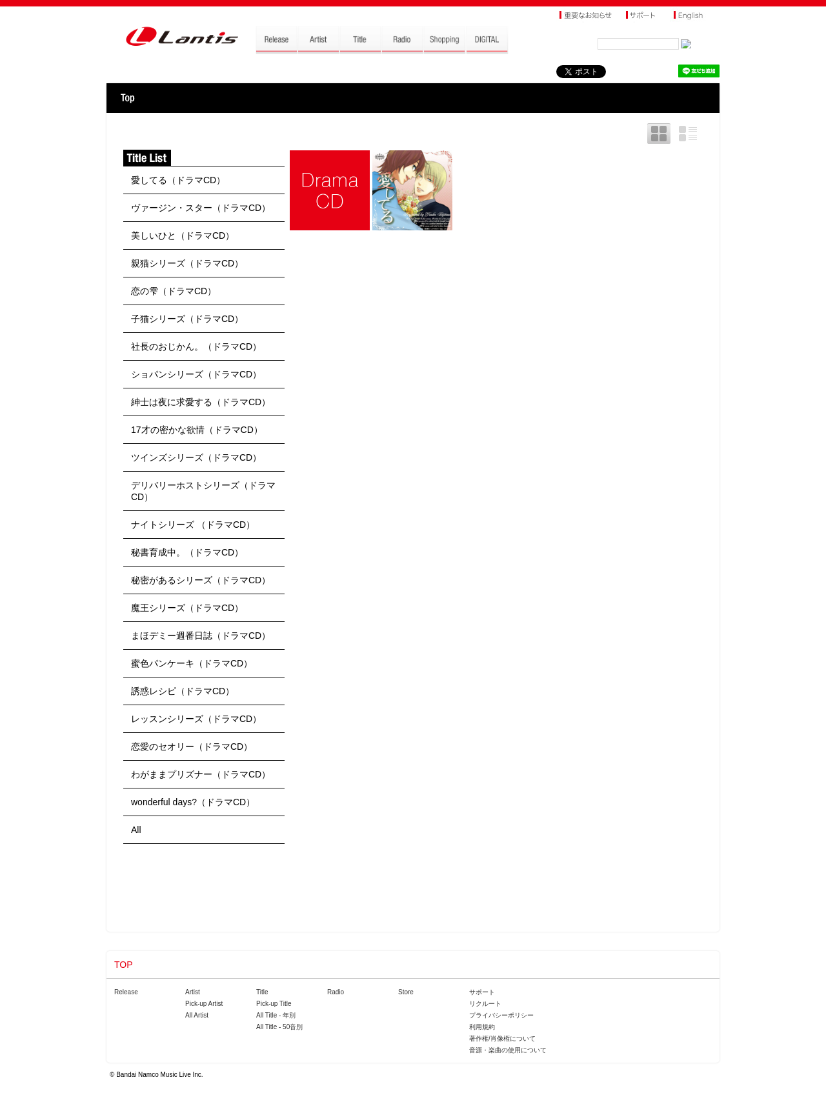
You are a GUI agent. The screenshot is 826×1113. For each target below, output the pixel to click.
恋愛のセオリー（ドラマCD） (191, 746)
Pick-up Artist (204, 1003)
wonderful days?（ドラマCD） (193, 802)
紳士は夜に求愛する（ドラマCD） (200, 402)
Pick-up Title (273, 1003)
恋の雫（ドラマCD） (173, 291)
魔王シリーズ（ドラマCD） (187, 608)
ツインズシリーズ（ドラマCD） (196, 457)
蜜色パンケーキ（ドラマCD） (191, 663)
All (136, 830)
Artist (192, 992)
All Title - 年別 (276, 1015)
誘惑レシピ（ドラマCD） (182, 691)
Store (406, 992)
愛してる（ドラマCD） (178, 180)
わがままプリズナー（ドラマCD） (200, 774)
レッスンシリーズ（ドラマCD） (196, 719)
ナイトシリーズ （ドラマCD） (193, 524)
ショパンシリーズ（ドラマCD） (196, 374)
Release (126, 992)
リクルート (485, 1003)
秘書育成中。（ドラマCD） (187, 552)
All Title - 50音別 (279, 1026)
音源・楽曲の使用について (508, 1050)
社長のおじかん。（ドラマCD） (196, 346)
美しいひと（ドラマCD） (182, 235)
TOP (127, 98)
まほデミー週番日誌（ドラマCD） (200, 635)
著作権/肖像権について (502, 1038)
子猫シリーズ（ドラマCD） (187, 319)
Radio (335, 992)
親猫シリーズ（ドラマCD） (187, 263)
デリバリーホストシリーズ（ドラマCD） (203, 491)
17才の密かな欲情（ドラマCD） (197, 430)
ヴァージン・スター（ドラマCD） (200, 208)
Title (262, 992)
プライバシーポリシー (501, 1015)
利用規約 (482, 1026)
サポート (482, 992)
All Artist (196, 1015)
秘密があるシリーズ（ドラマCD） (200, 580)
